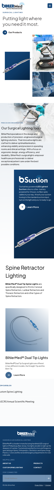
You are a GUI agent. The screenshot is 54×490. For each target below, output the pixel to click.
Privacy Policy (39, 485)
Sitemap (48, 485)
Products (38, 463)
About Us (7, 463)
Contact (38, 467)
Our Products (15, 32)
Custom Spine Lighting (13, 467)
